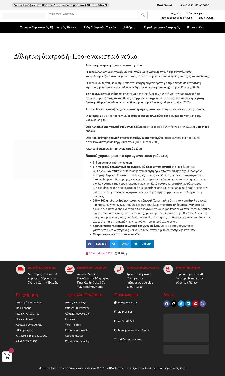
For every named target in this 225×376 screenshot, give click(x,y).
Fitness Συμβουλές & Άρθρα (176, 17)
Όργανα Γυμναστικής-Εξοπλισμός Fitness (48, 27)
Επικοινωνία (206, 17)
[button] (98, 244)
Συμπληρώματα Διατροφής (162, 27)
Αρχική (175, 13)
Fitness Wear (196, 27)
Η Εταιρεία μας (194, 13)
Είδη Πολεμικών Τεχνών (100, 27)
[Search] (143, 15)
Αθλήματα (129, 27)
